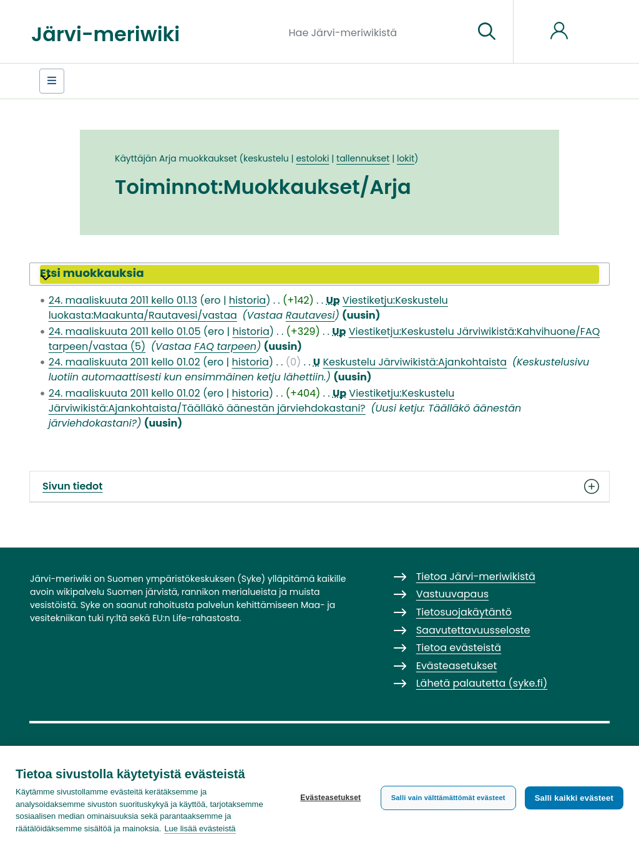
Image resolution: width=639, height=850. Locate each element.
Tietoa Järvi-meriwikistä (475, 576)
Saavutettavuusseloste (473, 630)
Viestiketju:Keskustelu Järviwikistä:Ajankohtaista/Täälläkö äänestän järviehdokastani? (252, 400)
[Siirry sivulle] (487, 32)
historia (247, 300)
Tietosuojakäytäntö (464, 612)
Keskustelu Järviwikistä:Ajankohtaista (415, 362)
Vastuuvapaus (452, 594)
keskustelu (266, 158)
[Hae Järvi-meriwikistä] (376, 32)
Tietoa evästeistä (458, 647)
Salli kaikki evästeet (574, 798)
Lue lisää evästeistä (199, 828)
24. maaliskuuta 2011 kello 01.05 (125, 331)
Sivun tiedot (319, 486)
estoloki (312, 158)
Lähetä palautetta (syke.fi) (482, 683)
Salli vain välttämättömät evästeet (448, 797)
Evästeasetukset (330, 797)
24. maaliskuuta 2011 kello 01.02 (124, 362)
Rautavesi (310, 315)
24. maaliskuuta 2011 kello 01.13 (123, 300)
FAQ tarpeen (225, 346)
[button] (319, 274)
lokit (405, 158)
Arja (168, 158)
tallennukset (362, 158)
